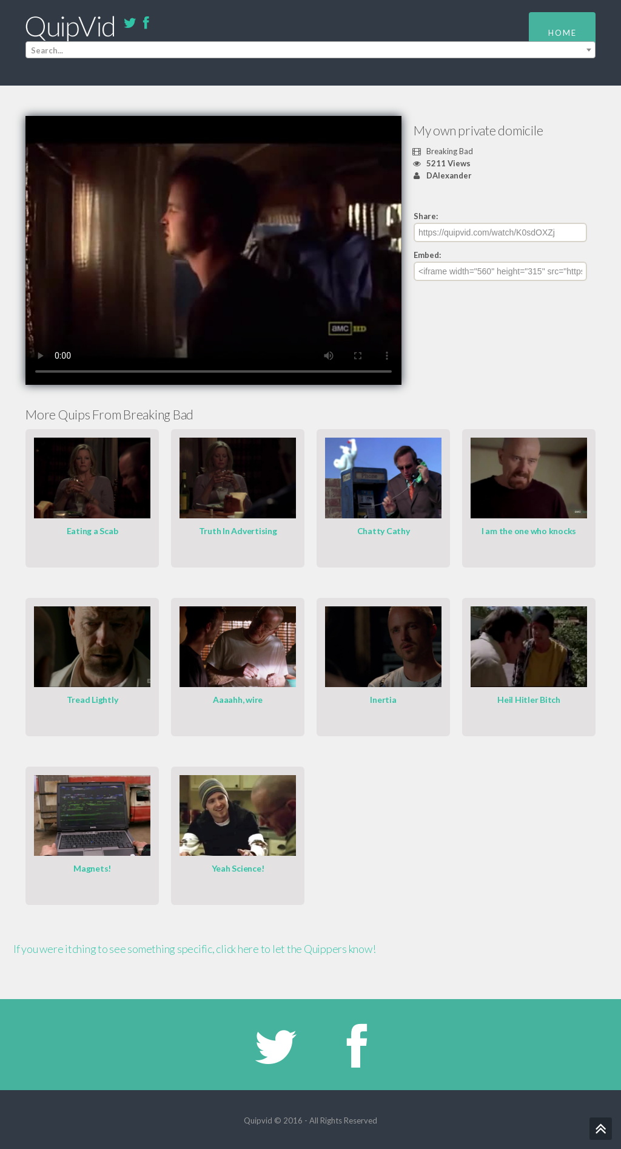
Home (562, 33)
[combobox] (310, 49)
